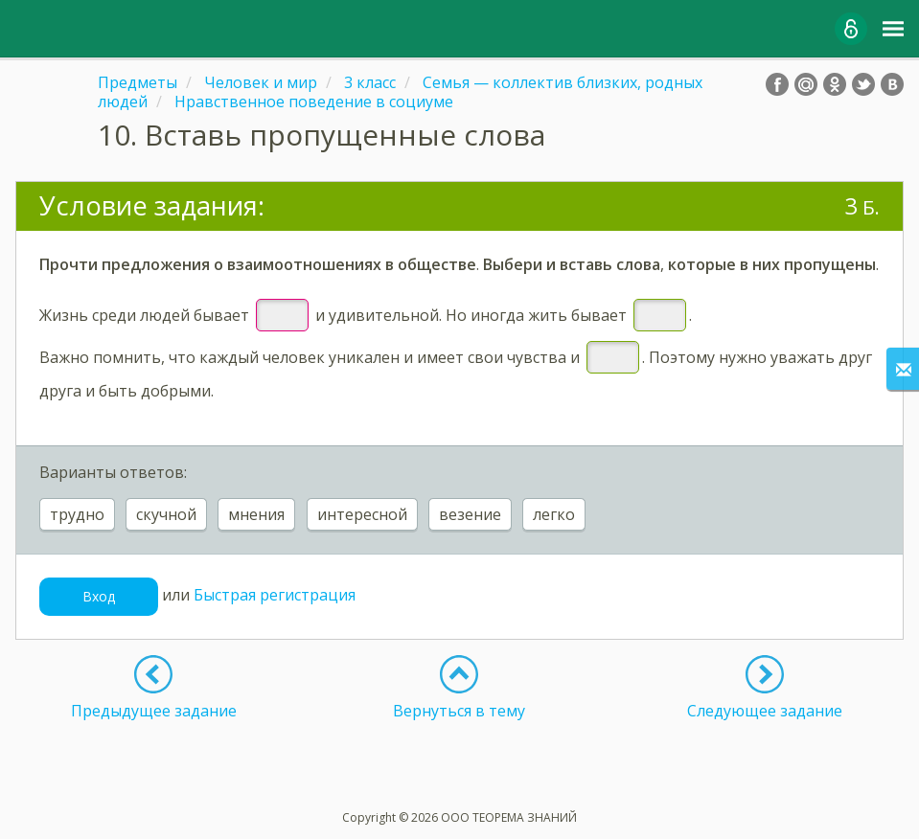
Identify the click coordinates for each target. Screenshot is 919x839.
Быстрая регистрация (275, 594)
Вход (98, 596)
